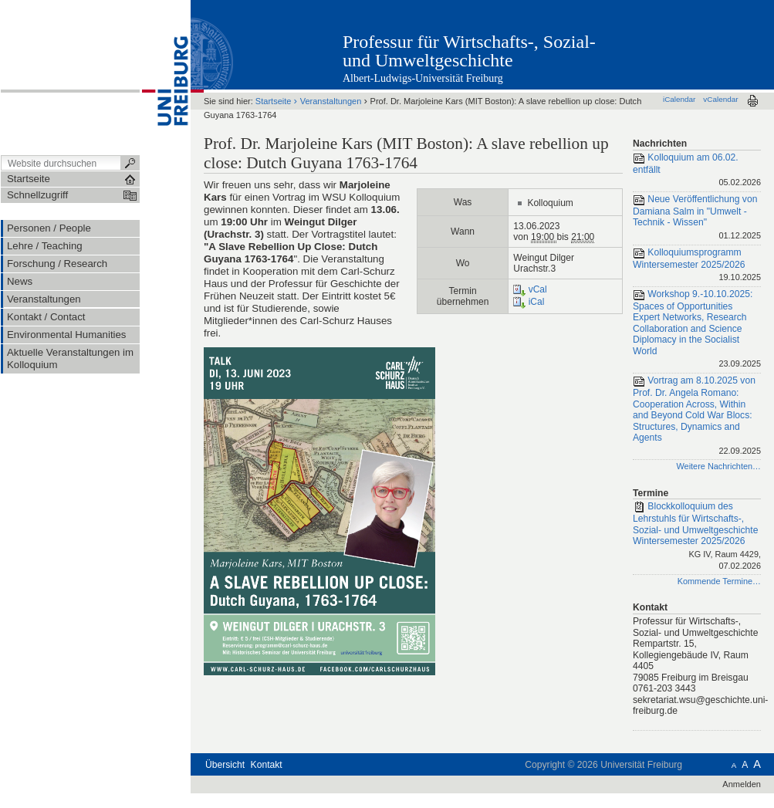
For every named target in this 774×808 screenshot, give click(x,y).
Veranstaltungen (331, 101)
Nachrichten (660, 143)
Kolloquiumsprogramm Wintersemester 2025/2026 (697, 266)
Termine (650, 493)
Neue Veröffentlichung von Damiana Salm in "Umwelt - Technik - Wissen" (697, 218)
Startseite (273, 101)
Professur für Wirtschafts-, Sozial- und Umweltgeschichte (469, 51)
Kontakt (266, 764)
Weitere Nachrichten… (718, 466)
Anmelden (741, 784)
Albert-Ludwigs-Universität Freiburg (423, 78)
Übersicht (225, 764)
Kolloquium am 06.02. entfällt (697, 171)
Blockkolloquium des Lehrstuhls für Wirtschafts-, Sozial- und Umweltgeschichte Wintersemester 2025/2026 (697, 537)
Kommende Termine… (719, 581)
